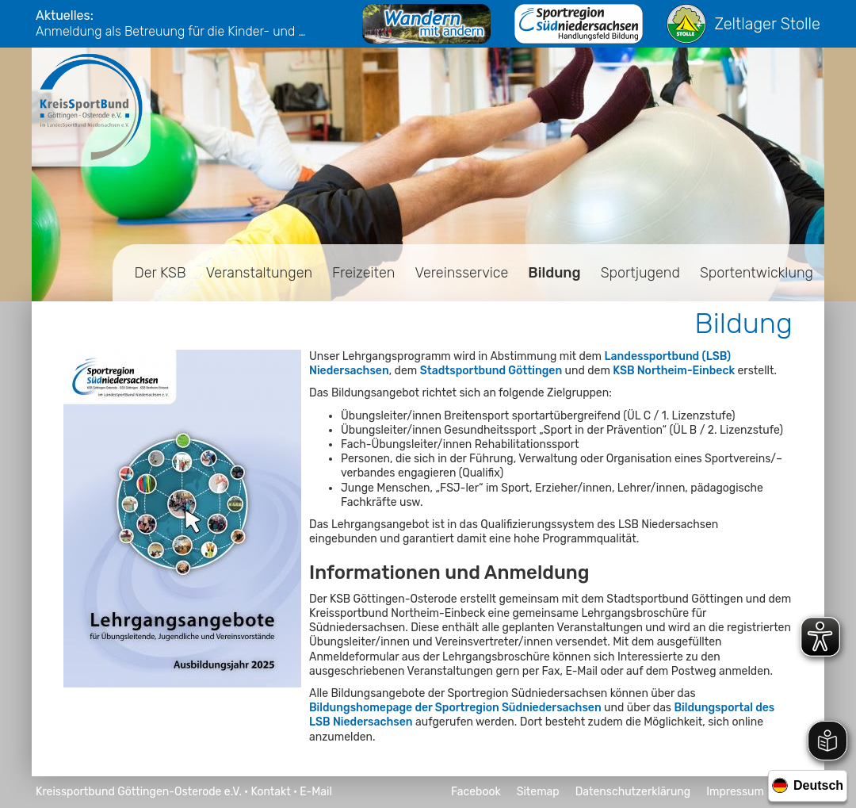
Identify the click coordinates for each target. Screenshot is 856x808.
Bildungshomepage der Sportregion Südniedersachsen (455, 707)
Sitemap (538, 791)
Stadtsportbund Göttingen (491, 370)
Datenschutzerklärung (633, 791)
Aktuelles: (65, 15)
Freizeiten (363, 272)
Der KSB (160, 272)
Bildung (554, 272)
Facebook (476, 791)
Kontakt (270, 791)
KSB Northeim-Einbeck (674, 370)
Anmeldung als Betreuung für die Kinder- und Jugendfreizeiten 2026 (174, 31)
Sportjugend (640, 272)
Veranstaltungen (259, 272)
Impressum (735, 791)
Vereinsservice (461, 272)
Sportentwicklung (756, 272)
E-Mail (316, 791)
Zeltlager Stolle (743, 24)
